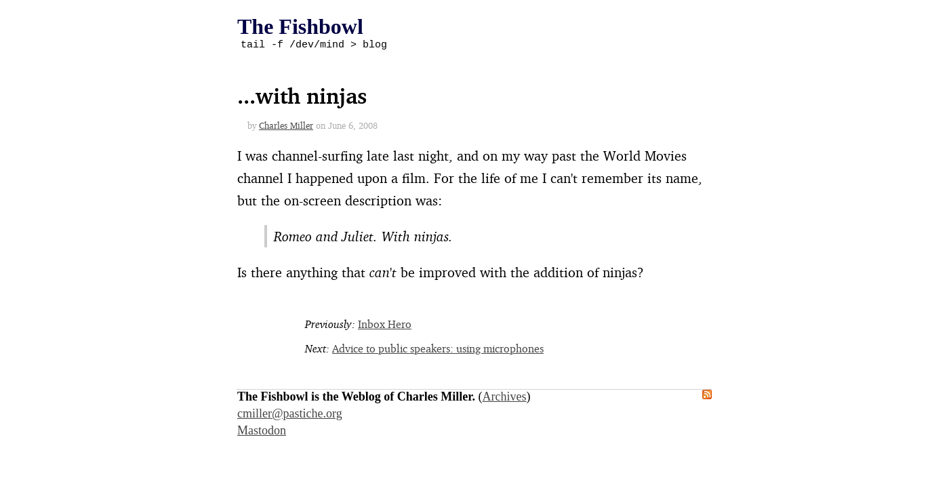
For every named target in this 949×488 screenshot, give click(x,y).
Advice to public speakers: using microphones (438, 350)
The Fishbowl (300, 26)
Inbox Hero (384, 326)
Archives (505, 398)
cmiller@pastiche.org (289, 415)
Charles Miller (286, 127)
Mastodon (261, 432)
